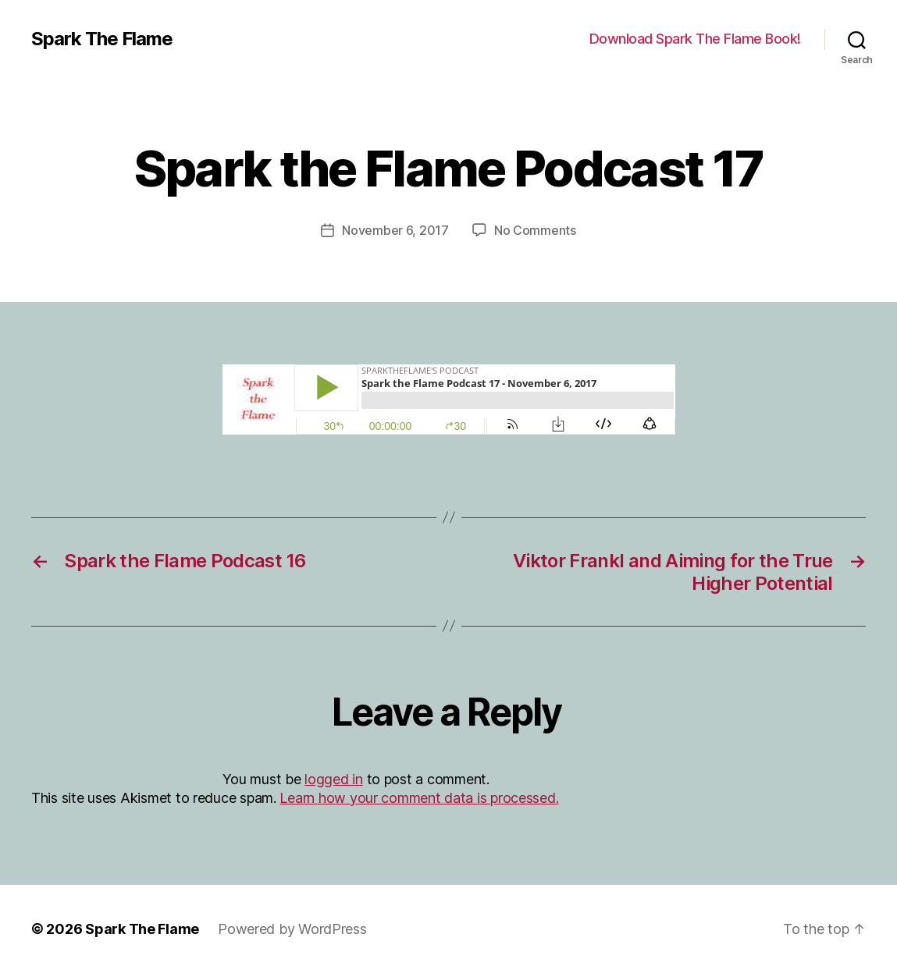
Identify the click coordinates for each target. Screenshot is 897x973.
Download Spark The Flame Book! (695, 38)
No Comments (535, 230)
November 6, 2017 (395, 230)
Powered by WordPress (292, 929)
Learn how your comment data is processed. (418, 798)
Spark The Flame (102, 39)
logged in (333, 779)
